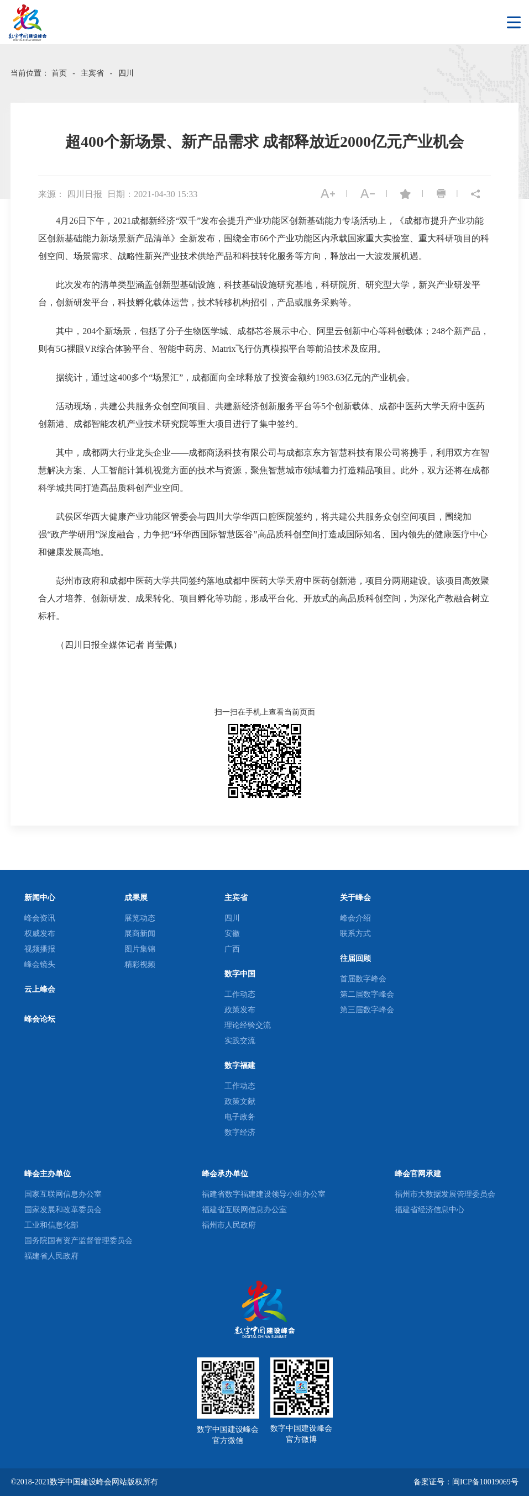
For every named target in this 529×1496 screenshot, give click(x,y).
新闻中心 (39, 898)
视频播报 (39, 949)
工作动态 (239, 994)
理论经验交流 (247, 1025)
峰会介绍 (355, 918)
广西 (232, 949)
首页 (59, 73)
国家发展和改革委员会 (63, 1210)
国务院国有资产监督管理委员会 (78, 1240)
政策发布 (239, 1010)
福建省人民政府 (51, 1256)
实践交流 (239, 1041)
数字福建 (239, 1065)
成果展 (136, 898)
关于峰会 (355, 898)
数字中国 (239, 974)
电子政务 (239, 1117)
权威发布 (39, 933)
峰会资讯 (39, 918)
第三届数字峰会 (367, 1010)
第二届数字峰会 (367, 994)
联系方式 (355, 933)
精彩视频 (139, 964)
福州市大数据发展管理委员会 (445, 1194)
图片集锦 (139, 949)
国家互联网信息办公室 (63, 1194)
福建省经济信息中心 (429, 1210)
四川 (126, 73)
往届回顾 (355, 958)
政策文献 (239, 1101)
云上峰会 (39, 989)
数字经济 (239, 1132)
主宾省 (92, 73)
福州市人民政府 (229, 1225)
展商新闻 (139, 933)
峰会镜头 (39, 964)
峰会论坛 (39, 1019)
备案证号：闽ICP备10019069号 (465, 1482)
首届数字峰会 (363, 979)
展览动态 (139, 918)
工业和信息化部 (51, 1225)
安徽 (232, 933)
